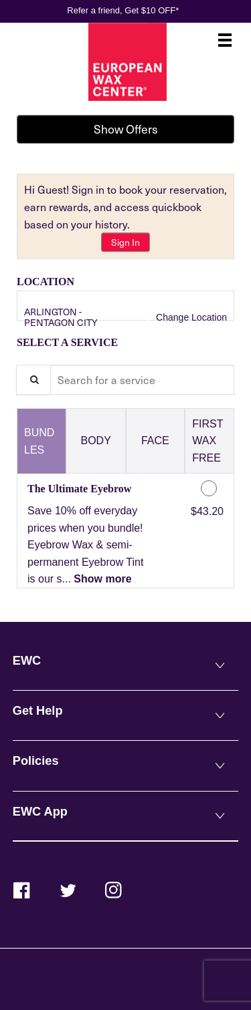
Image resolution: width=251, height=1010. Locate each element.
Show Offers (126, 129)
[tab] (41, 441)
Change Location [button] (190, 317)
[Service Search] (33, 380)
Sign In (125, 242)
